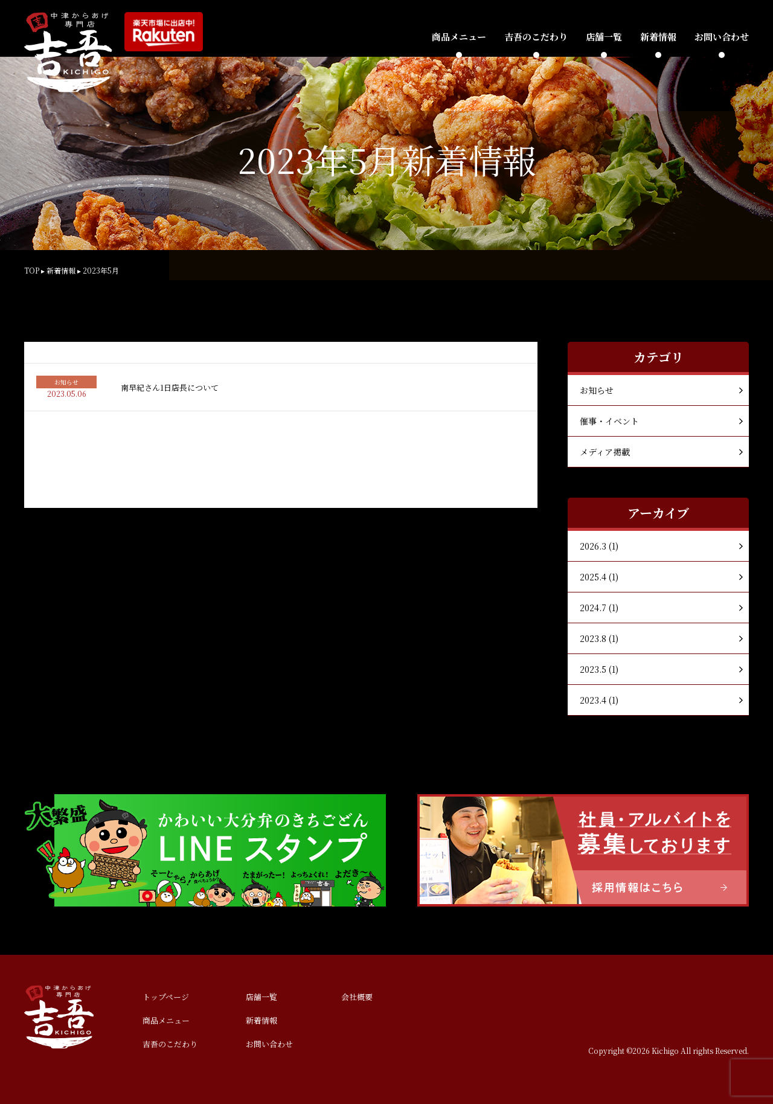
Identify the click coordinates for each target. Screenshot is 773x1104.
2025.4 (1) (599, 577)
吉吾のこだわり (536, 36)
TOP (31, 270)
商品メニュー (459, 36)
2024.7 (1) (599, 608)
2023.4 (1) (599, 700)
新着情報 (658, 36)
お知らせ (597, 390)
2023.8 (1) (599, 638)
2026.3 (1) (599, 546)
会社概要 (357, 997)
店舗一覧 (604, 36)
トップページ (166, 997)
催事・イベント (609, 421)
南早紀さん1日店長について (170, 387)
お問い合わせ (721, 36)
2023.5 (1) (599, 669)
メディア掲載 (605, 452)
